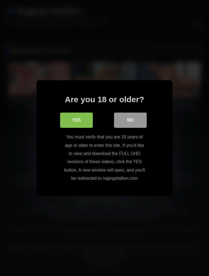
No (130, 120)
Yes (76, 120)
